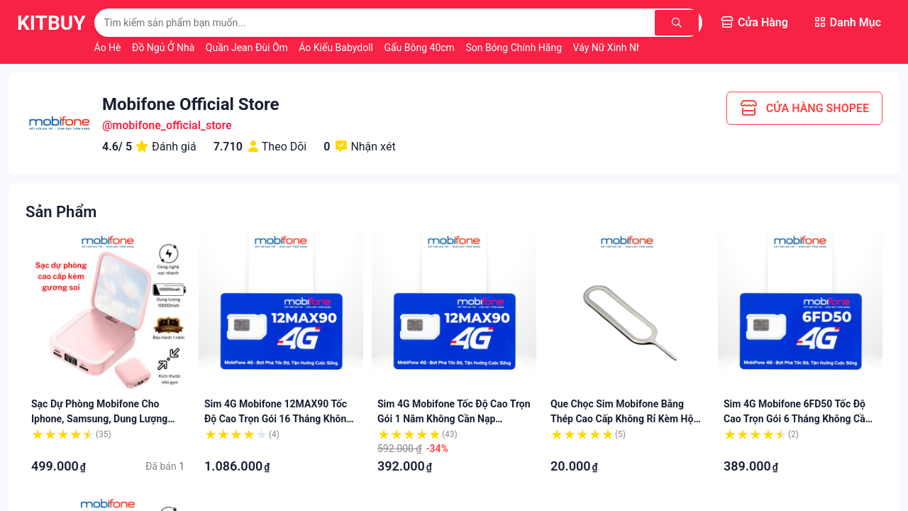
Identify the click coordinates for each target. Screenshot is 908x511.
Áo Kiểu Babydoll (337, 47)
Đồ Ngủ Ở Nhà (164, 47)
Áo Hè (108, 47)
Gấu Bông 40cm (420, 47)
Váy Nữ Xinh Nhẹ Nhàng (627, 47)
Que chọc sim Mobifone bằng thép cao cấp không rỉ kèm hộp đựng (624, 418)
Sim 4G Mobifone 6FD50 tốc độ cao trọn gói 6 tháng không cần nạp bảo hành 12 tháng (797, 418)
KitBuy (51, 23)
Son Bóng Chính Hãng (514, 47)
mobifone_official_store (171, 125)
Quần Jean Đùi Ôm (248, 47)
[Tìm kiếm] (679, 22)
